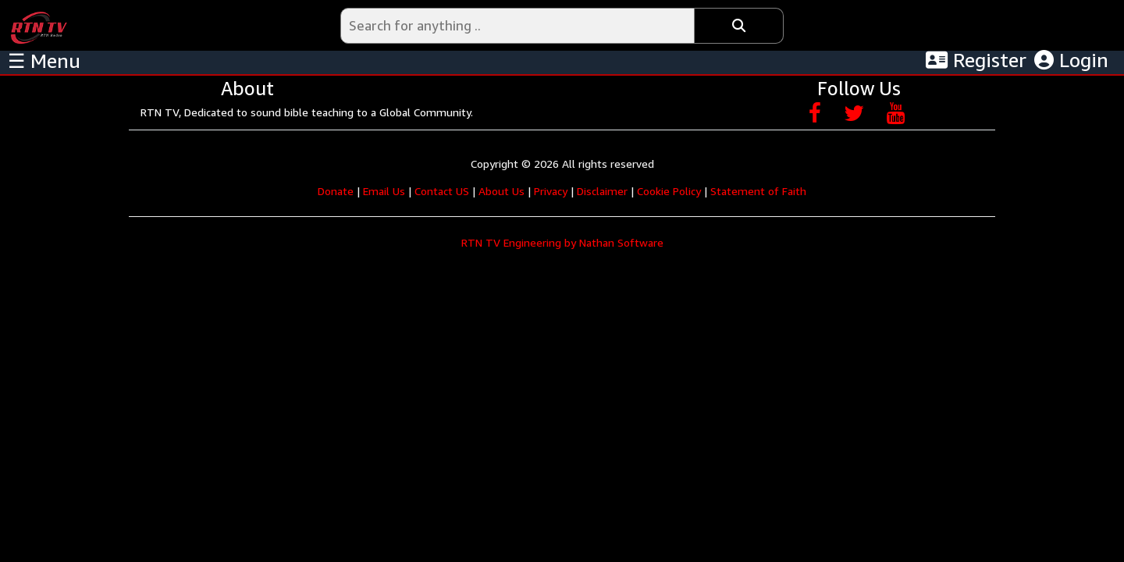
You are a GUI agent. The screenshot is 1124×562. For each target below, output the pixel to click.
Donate (336, 190)
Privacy (550, 190)
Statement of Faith (758, 190)
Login (1071, 60)
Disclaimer (602, 190)
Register (976, 60)
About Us (501, 190)
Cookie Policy (669, 190)
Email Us (384, 190)
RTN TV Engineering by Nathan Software (562, 242)
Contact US (441, 190)
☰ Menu (44, 61)
